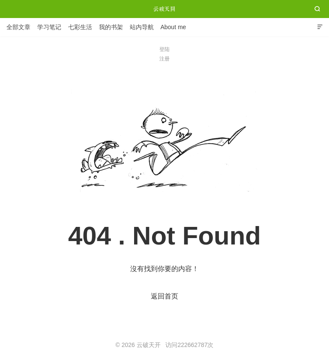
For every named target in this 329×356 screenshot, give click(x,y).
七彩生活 (80, 27)
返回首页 (164, 296)
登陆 (164, 49)
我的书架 (111, 27)
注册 (164, 59)
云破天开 (164, 9)
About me (173, 27)
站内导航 (142, 27)
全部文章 (18, 27)
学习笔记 (49, 27)
